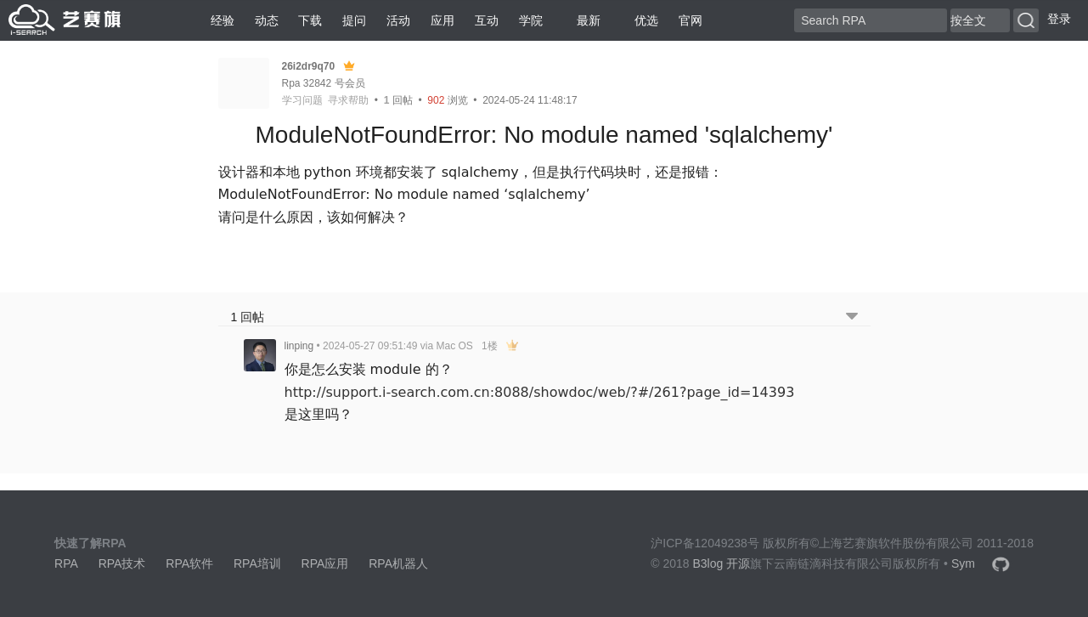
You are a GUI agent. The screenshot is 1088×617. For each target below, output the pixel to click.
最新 (581, 20)
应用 (442, 20)
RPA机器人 (398, 563)
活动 (398, 20)
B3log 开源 (722, 563)
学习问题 (302, 100)
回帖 (398, 100)
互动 (487, 20)
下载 (310, 20)
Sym (963, 563)
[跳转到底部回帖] (852, 317)
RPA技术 (122, 563)
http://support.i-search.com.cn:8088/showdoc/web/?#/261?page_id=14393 (540, 392)
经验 (222, 20)
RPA (66, 563)
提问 (354, 20)
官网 (690, 20)
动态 (267, 20)
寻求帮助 (348, 100)
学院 (531, 20)
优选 (639, 20)
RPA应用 (325, 563)
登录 (1059, 18)
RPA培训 (257, 563)
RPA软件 (189, 563)
